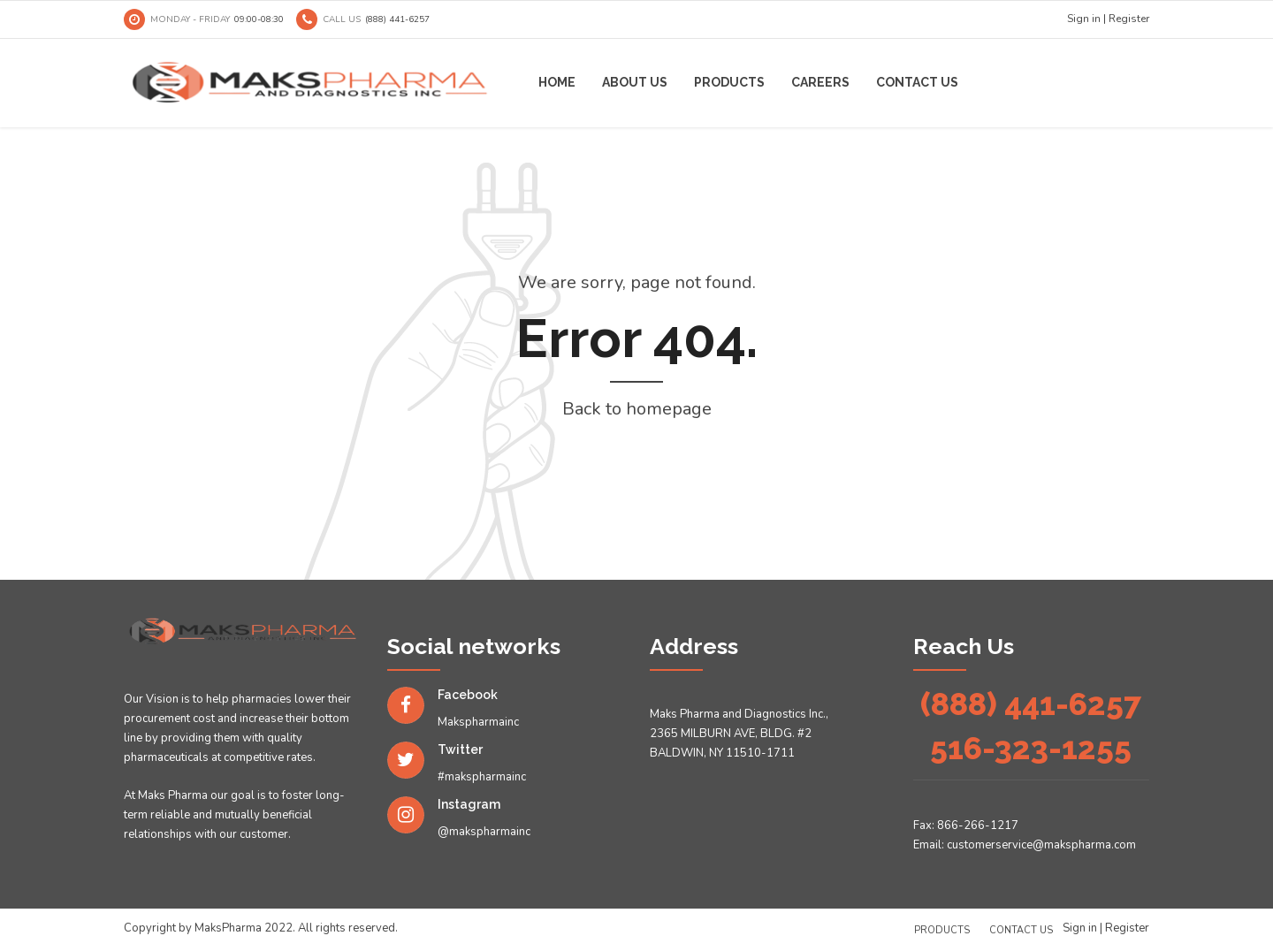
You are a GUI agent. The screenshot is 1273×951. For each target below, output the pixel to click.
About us (634, 82)
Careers (820, 82)
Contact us (917, 82)
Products (729, 82)
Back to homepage (637, 409)
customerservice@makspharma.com (1041, 845)
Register (1129, 18)
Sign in (1084, 18)
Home (557, 82)
